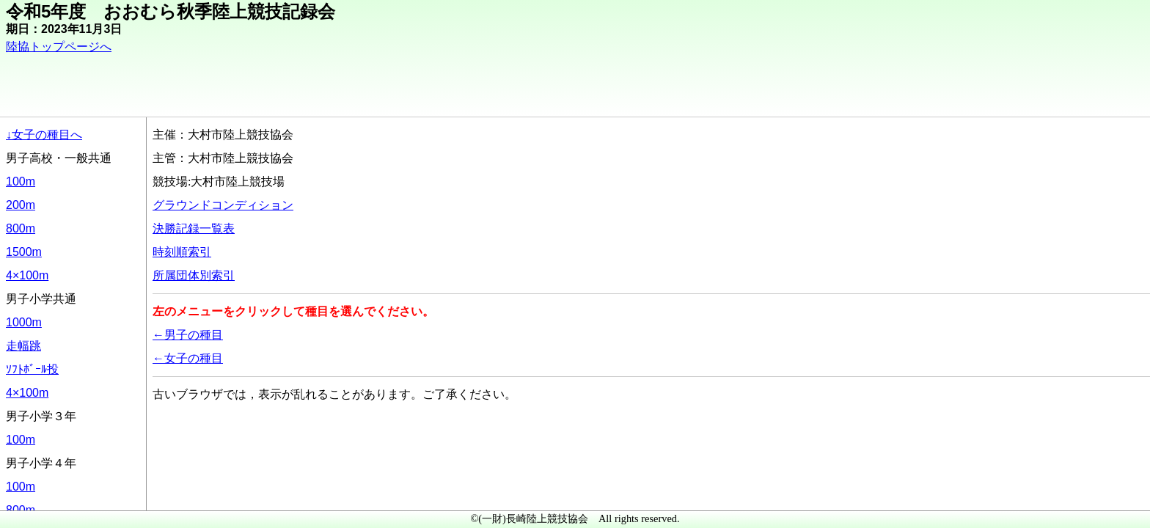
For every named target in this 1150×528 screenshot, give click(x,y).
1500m (24, 252)
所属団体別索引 (194, 275)
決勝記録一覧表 (194, 228)
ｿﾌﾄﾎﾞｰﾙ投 (32, 369)
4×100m (27, 275)
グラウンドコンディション (223, 205)
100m (20, 181)
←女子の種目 (188, 358)
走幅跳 (23, 346)
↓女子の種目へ (44, 134)
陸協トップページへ (58, 46)
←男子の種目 (188, 335)
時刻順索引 (182, 252)
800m (20, 228)
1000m (24, 322)
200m (20, 205)
